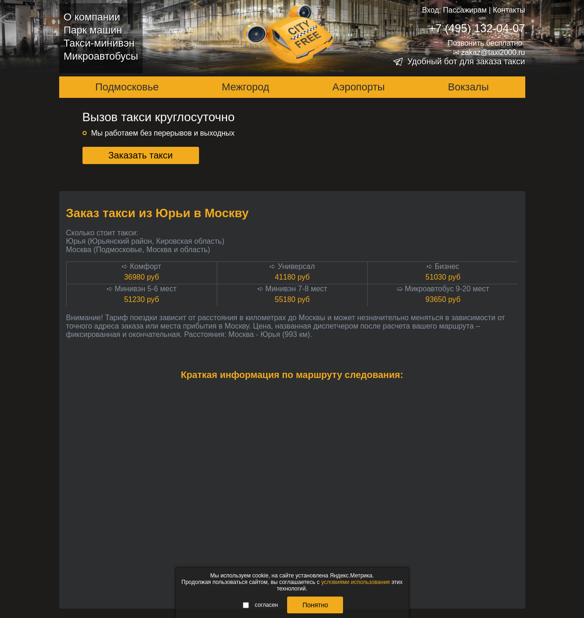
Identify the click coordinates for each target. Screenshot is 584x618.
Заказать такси (140, 155)
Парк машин (93, 30)
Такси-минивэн (99, 43)
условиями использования (355, 582)
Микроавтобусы (101, 56)
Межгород (245, 87)
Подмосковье (126, 87)
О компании (92, 17)
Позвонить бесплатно (484, 43)
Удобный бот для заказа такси (466, 61)
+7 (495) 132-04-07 (477, 28)
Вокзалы (468, 87)
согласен (260, 605)
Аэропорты (358, 87)
